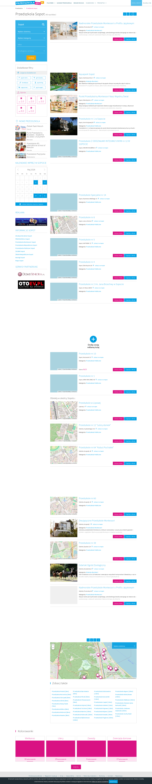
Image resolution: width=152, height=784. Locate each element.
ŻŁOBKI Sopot (20, 251)
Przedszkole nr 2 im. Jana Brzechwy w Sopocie (101, 284)
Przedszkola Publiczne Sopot (25, 248)
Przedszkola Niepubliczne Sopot (26, 245)
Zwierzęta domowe (122, 738)
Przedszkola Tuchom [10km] (82, 708)
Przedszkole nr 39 (87, 542)
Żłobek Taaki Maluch (35, 126)
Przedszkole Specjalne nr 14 (92, 194)
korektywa (25, 82)
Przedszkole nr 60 (87, 498)
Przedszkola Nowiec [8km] (60, 715)
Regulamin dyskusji (51, 776)
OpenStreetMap (67, 156)
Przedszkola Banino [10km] (82, 711)
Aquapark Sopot (87, 74)
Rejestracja (119, 776)
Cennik (78, 776)
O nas (62, 776)
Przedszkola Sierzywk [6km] (61, 697)
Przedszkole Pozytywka (36, 154)
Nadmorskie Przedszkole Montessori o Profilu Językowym (106, 23)
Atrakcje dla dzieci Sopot (23, 236)
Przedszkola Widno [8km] (60, 709)
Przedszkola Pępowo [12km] (103, 708)
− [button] (53, 648)
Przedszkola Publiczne (93, 126)
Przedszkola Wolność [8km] (61, 712)
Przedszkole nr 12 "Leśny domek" (95, 425)
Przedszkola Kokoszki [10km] (82, 715)
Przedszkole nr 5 (87, 239)
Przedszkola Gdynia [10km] (82, 705)
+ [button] (53, 645)
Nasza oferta (70, 776)
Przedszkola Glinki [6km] (60, 701)
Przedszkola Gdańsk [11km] (103, 705)
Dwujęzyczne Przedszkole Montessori (97, 520)
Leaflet (59, 156)
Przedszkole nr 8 (87, 217)
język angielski (40, 87)
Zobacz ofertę (118, 39)
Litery (60, 738)
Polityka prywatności (35, 776)
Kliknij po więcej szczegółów (100, 781)
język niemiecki (25, 78)
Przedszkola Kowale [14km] (103, 715)
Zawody (91, 738)
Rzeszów (29, 150)
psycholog (40, 82)
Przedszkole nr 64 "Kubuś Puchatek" (96, 447)
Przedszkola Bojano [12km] (103, 711)
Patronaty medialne (90, 776)
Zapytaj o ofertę (130, 39)
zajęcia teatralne (25, 87)
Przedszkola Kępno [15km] (124, 691)
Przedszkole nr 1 (87, 375)
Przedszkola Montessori (94, 30)
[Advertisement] (93, 57)
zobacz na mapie (99, 27)
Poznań (29, 129)
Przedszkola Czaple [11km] (103, 702)
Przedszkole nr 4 (87, 261)
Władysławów (31, 157)
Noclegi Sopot (20, 257)
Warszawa (30, 140)
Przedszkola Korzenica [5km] (61, 694)
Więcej (76, 767)
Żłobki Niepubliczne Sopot (24, 254)
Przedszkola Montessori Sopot (25, 242)
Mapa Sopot (19, 261)
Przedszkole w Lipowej (90, 402)
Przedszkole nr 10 (87, 353)
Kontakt (110, 776)
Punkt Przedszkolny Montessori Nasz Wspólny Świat (104, 96)
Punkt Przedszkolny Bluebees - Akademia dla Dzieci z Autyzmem (36, 135)
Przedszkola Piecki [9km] (81, 697)
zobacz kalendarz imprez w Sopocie (32, 204)
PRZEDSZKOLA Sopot (22, 239)
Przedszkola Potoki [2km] (60, 691)
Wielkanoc (30, 738)
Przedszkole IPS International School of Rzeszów (36, 145)
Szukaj (31, 57)
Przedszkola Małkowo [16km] (125, 700)
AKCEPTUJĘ (113, 781)
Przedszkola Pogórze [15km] (103, 718)
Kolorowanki (25, 731)
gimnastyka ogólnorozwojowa (40, 78)
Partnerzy (102, 776)
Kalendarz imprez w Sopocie (30, 162)
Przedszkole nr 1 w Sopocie (92, 118)
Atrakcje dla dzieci (92, 81)
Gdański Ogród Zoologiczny (92, 565)
